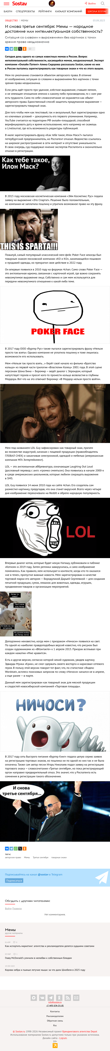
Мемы (10, 930)
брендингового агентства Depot (79, 1031)
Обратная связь (55, 1020)
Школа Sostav (97, 11)
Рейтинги (45, 11)
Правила (17, 908)
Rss (55, 1025)
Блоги (8, 11)
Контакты (55, 1011)
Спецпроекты (25, 11)
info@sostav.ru (55, 1002)
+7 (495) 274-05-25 (55, 1005)
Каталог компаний (68, 11)
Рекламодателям (55, 1016)
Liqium (63, 1038)
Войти (8, 908)
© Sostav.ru (19, 1031)
